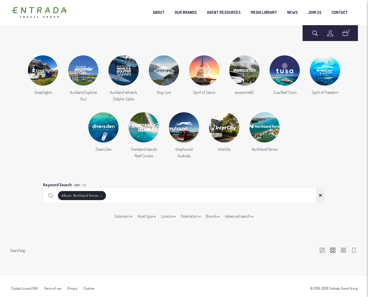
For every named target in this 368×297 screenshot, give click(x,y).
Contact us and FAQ (24, 281)
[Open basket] (345, 35)
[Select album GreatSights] (43, 78)
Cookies (89, 281)
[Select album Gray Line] (164, 78)
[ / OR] (80, 185)
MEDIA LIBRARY (264, 12)
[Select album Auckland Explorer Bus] (83, 78)
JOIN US (314, 12)
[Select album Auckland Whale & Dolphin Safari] (123, 78)
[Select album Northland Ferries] (264, 135)
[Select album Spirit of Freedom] (325, 78)
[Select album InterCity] (224, 135)
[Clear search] (320, 195)
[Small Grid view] (343, 250)
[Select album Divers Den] (103, 135)
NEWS (292, 12)
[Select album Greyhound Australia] (184, 135)
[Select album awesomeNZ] (244, 78)
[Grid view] (333, 250)
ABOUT (159, 12)
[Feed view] (354, 250)
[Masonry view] (322, 250)
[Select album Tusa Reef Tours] (285, 78)
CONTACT (340, 12)
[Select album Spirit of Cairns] (204, 78)
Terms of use (52, 281)
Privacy (72, 281)
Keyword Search (65, 183)
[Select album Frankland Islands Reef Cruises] (144, 135)
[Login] (330, 35)
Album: (82, 195)
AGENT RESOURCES (224, 12)
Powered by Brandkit (184, 291)
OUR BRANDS (186, 12)
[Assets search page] (315, 35)
